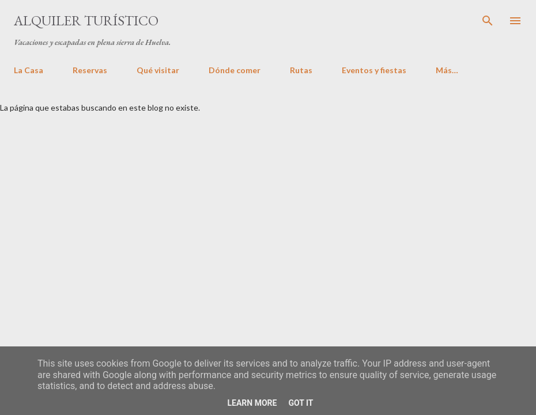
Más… (447, 70)
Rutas (301, 70)
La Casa (28, 70)
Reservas (90, 70)
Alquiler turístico (86, 20)
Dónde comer (235, 70)
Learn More (252, 403)
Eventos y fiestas (374, 70)
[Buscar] (488, 21)
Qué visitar (158, 70)
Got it (300, 403)
